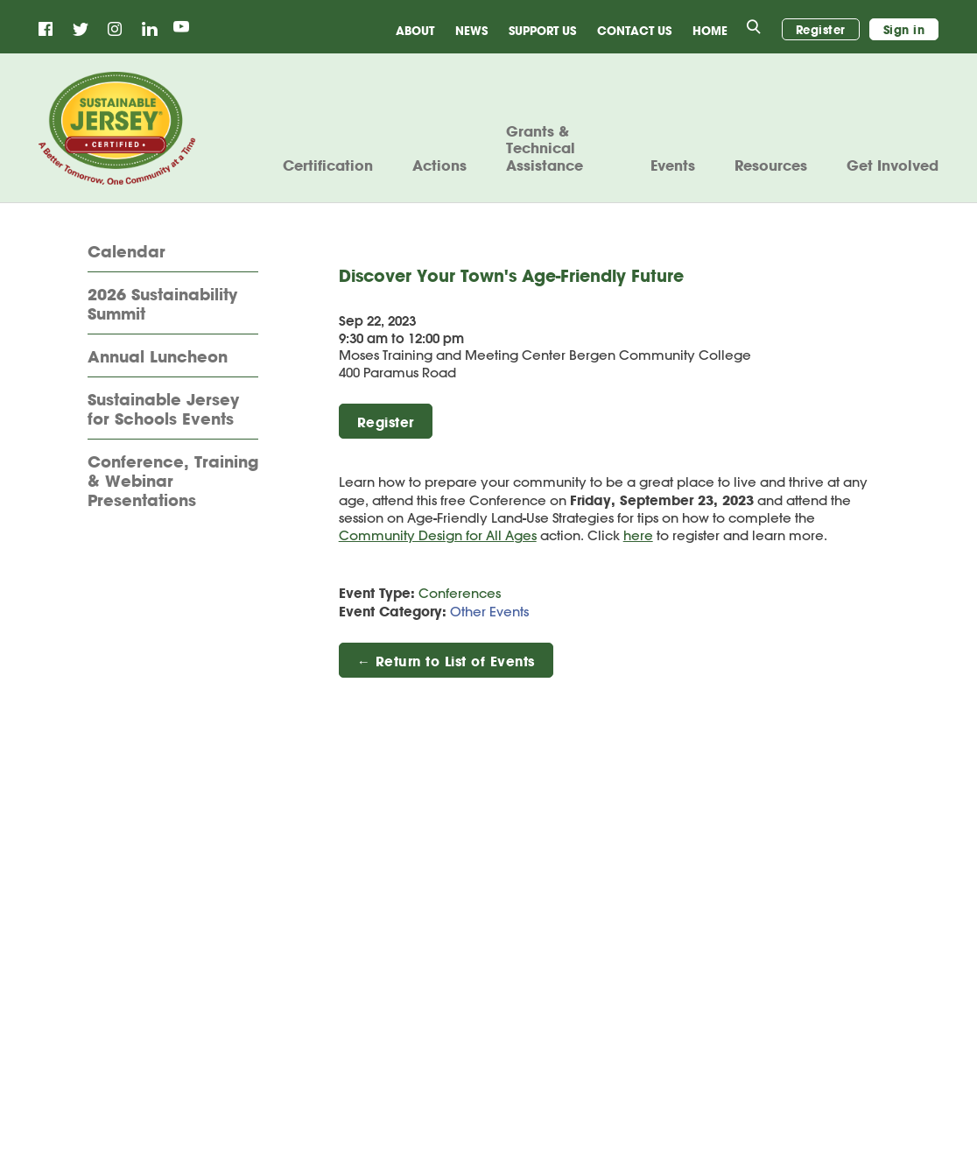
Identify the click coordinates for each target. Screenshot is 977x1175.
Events (672, 165)
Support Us (542, 31)
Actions (439, 165)
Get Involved (892, 165)
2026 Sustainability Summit (162, 304)
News (471, 31)
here (638, 535)
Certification (328, 165)
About (415, 31)
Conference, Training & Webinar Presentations (173, 481)
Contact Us (634, 31)
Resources (771, 165)
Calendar (126, 252)
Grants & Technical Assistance (544, 148)
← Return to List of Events (446, 661)
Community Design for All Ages (438, 535)
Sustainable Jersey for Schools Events (163, 409)
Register (821, 30)
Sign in (904, 30)
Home (709, 31)
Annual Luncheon (158, 357)
